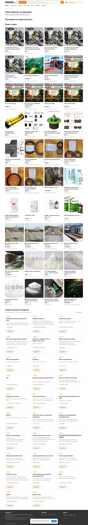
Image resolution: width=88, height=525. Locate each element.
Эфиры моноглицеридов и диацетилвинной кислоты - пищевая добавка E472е (31, 300)
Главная (6, 8)
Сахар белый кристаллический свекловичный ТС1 (42, 475)
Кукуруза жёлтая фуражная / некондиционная (68, 416)
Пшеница (35, 359)
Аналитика (38, 5)
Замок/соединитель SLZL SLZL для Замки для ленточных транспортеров (71, 132)
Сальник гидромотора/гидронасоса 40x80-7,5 (30, 188)
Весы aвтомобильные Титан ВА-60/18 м (71, 244)
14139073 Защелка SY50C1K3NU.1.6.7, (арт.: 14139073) (11, 76)
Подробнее (10, 331)
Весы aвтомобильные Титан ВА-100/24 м (12, 272)
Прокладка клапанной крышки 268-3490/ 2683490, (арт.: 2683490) (71, 48)
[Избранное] (78, 2)
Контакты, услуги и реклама (48, 514)
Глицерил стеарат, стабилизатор (32, 271)
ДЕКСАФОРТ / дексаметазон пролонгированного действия (71, 188)
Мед (60, 474)
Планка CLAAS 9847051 (70, 103)
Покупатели (26, 5)
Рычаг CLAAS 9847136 (10, 103)
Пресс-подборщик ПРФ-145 (31, 75)
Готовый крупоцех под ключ (51, 187)
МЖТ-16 (8, 415)
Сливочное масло (11, 474)
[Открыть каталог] (22, 2)
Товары (7, 5)
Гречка (8, 495)
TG (70, 515)
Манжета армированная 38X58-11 (52, 160)
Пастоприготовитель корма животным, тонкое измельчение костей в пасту (52, 300)
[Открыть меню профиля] (81, 2)
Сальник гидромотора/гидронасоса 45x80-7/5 (70, 160)
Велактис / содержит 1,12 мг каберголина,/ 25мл (41, 340)
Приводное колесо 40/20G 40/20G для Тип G (31, 132)
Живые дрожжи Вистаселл (14, 456)
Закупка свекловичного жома (42, 435)
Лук (7, 378)
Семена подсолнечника (66, 456)
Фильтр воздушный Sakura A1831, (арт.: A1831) (51, 48)
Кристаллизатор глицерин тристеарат (11, 300)
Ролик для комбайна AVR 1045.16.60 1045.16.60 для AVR (52, 132)
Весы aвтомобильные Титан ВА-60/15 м (51, 244)
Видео (43, 5)
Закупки (20, 5)
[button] (62, 2)
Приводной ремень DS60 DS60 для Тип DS (12, 160)
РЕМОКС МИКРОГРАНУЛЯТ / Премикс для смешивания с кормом (12, 216)
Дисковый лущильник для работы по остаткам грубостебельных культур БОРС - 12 (72, 300)
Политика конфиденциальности (19, 519)
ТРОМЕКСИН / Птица (30, 215)
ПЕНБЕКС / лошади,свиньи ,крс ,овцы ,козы (51, 216)
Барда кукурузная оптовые (67, 339)
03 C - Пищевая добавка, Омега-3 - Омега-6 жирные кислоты (51, 272)
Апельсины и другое (65, 318)
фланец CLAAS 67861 (49, 103)
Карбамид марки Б (38, 318)
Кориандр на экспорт (12, 396)
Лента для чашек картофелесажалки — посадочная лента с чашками (12, 132)
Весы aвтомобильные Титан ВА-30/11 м (12, 244)
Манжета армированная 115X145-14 (31, 160)
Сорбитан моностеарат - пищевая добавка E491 (70, 272)
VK (64, 515)
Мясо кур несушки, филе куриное (16, 339)
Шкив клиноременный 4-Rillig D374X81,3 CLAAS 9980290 (71, 76)
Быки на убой (37, 495)
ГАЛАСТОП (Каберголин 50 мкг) (72, 215)
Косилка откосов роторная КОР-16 (51, 76)
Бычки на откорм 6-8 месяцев (68, 378)
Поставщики (13, 5)
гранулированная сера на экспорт (43, 456)
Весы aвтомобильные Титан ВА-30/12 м (31, 244)
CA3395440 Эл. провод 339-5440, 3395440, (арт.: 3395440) (32, 48)
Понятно (54, 521)
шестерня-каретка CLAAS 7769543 (43, 378)
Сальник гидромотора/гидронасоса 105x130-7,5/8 (12, 188)
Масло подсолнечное (12, 359)
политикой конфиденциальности (39, 522)
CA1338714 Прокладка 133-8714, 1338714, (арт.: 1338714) (12, 48)
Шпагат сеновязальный (13, 435)
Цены (32, 5)
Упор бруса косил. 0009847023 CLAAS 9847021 (32, 104)
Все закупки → (79, 312)
